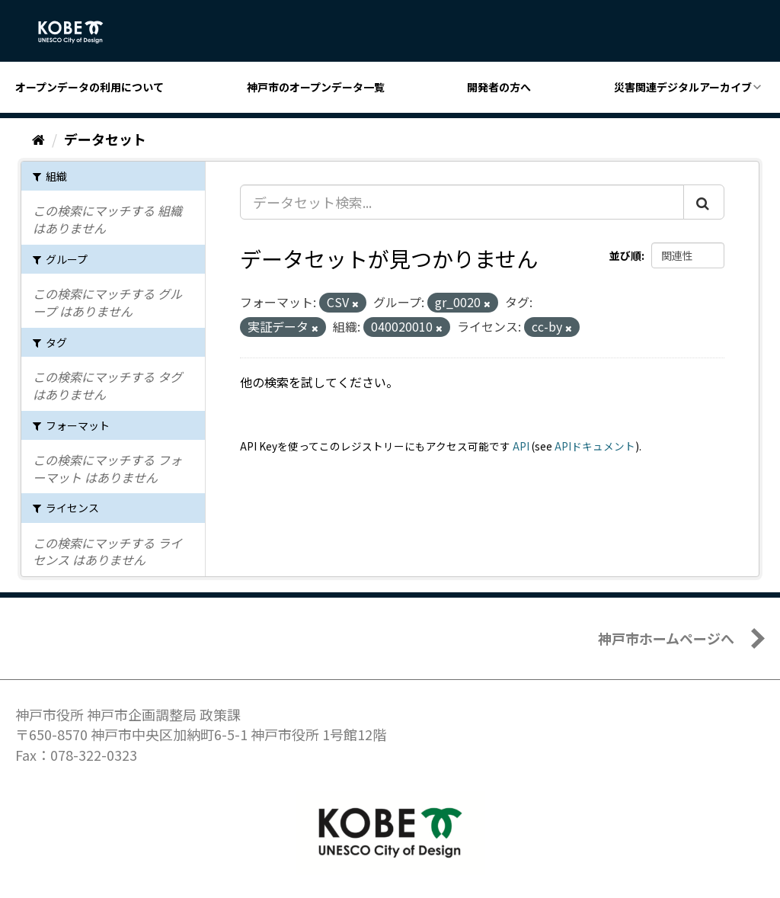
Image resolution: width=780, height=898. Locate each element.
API (521, 446)
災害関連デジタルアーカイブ (683, 87)
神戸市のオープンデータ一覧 (316, 87)
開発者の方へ (499, 87)
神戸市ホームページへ (666, 638)
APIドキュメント (595, 446)
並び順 (625, 255)
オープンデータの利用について (89, 87)
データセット (105, 139)
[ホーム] (38, 139)
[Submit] (703, 202)
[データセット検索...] (462, 202)
